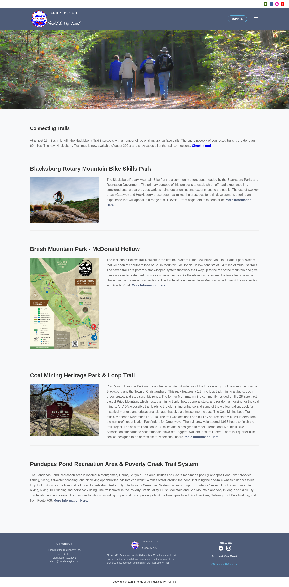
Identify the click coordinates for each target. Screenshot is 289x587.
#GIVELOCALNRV (224, 564)
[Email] (265, 4)
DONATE (237, 18)
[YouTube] (282, 4)
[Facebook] (271, 4)
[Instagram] (277, 4)
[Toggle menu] (256, 19)
